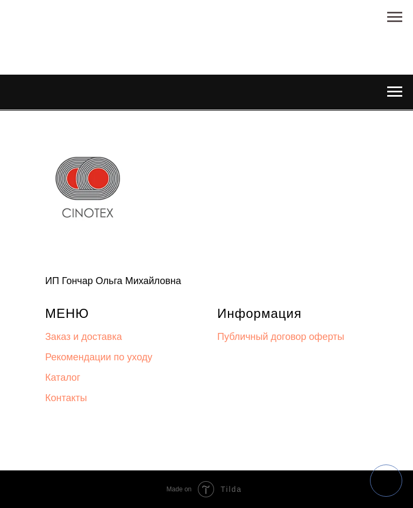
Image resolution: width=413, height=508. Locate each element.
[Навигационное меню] (394, 17)
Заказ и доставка (83, 336)
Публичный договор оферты (280, 336)
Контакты (66, 398)
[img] (386, 481)
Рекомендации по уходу (98, 357)
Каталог (62, 377)
